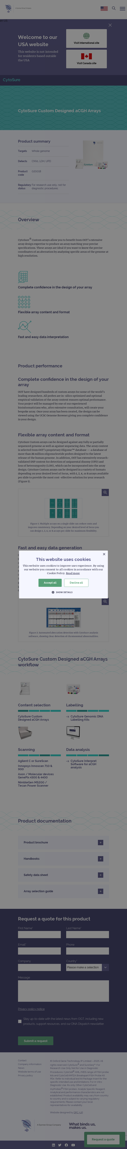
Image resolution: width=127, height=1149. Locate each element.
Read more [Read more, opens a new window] (73, 573)
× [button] (104, 554)
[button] (63, 592)
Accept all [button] (50, 582)
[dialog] (63, 574)
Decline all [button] (76, 582)
